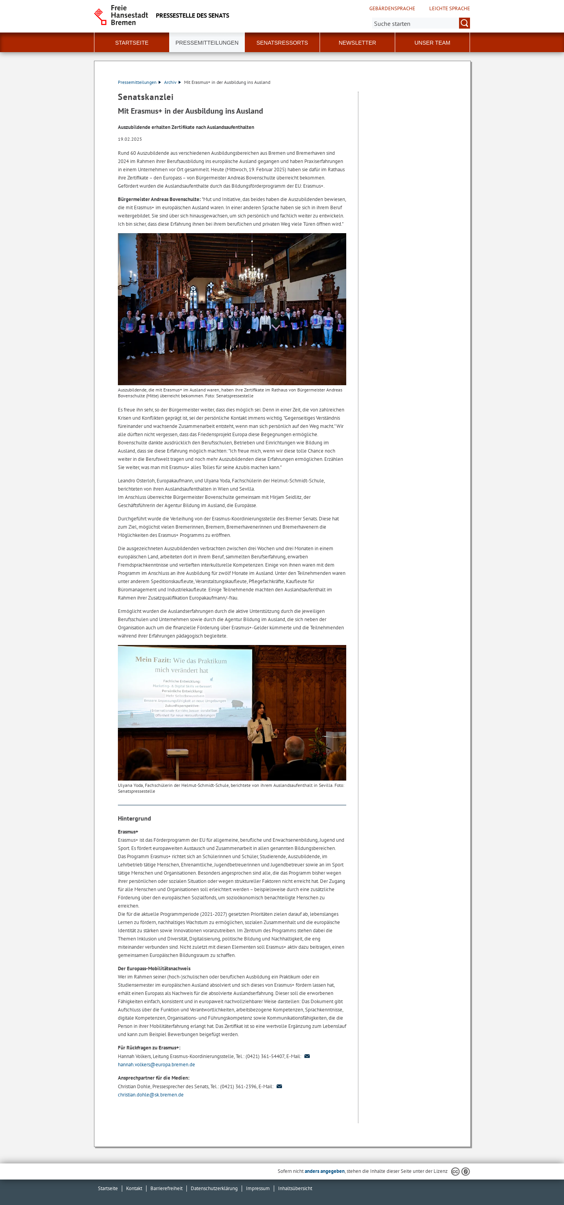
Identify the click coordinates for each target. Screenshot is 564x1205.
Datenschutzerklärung (214, 1188)
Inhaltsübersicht (295, 1188)
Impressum (258, 1188)
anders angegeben (325, 1171)
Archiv (172, 82)
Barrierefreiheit (166, 1188)
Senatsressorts (282, 43)
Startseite (131, 43)
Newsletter (357, 43)
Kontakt (134, 1188)
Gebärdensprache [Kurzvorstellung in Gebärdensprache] (392, 8)
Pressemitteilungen (139, 82)
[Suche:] (421, 23)
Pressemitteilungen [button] (207, 43)
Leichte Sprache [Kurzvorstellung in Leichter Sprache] (449, 8)
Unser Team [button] (432, 43)
